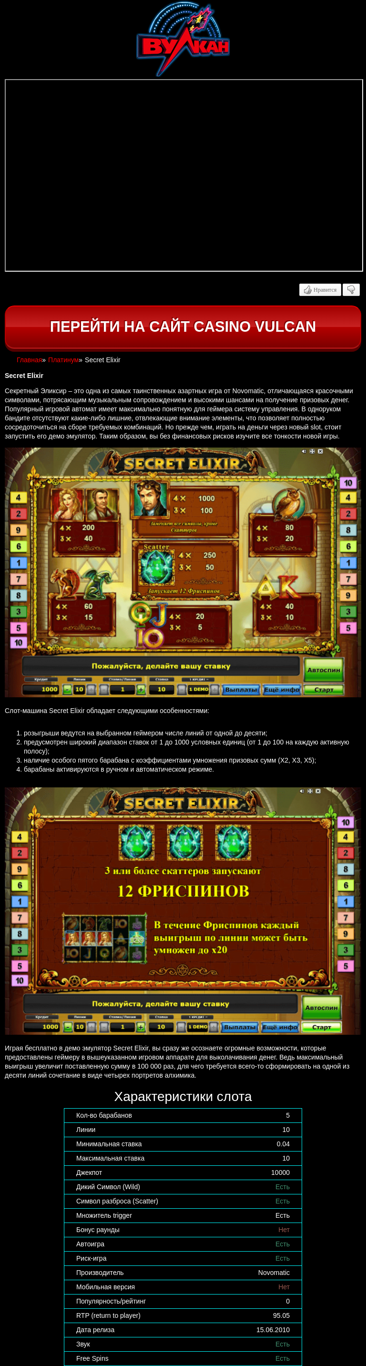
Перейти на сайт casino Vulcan (183, 326)
